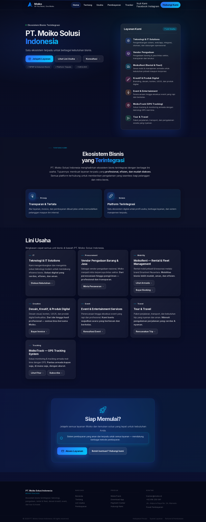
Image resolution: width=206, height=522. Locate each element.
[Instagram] (153, 6)
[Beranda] (41, 5)
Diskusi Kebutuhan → (42, 283)
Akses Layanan (72, 451)
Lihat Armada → (144, 283)
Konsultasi (93, 59)
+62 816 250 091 (153, 499)
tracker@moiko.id (154, 496)
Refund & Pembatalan (174, 519)
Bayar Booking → (144, 290)
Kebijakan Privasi (140, 519)
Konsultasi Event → (93, 331)
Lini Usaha (80, 503)
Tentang (87, 5)
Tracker (129, 5)
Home (76, 5)
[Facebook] (142, 6)
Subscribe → (56, 373)
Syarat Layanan (156, 519)
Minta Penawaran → (93, 286)
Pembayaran (114, 5)
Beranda (79, 496)
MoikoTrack (116, 496)
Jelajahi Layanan (39, 59)
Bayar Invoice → (39, 331)
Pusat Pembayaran (154, 507)
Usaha (100, 5)
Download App (117, 499)
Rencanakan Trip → (146, 331)
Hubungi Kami (170, 4)
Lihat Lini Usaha (68, 59)
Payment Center (118, 503)
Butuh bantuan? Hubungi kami (108, 451)
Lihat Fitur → (37, 373)
